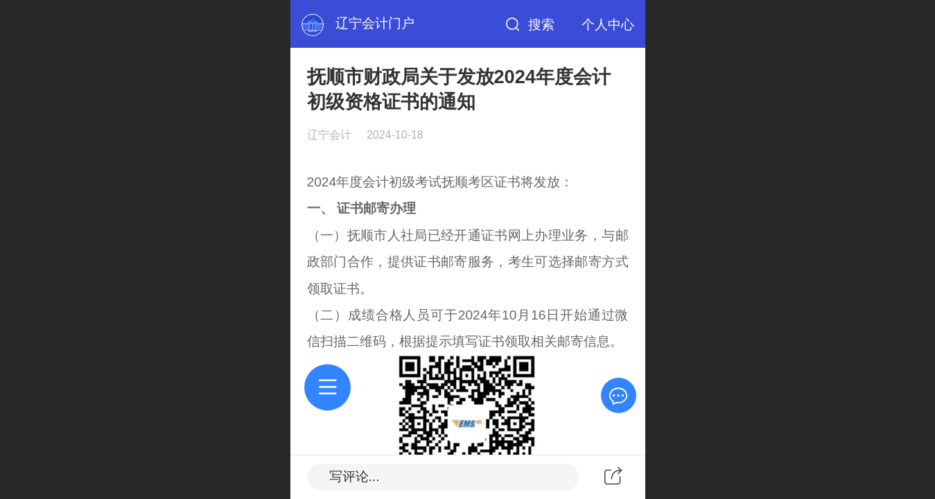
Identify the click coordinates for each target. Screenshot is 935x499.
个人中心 (608, 24)
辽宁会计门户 (374, 23)
